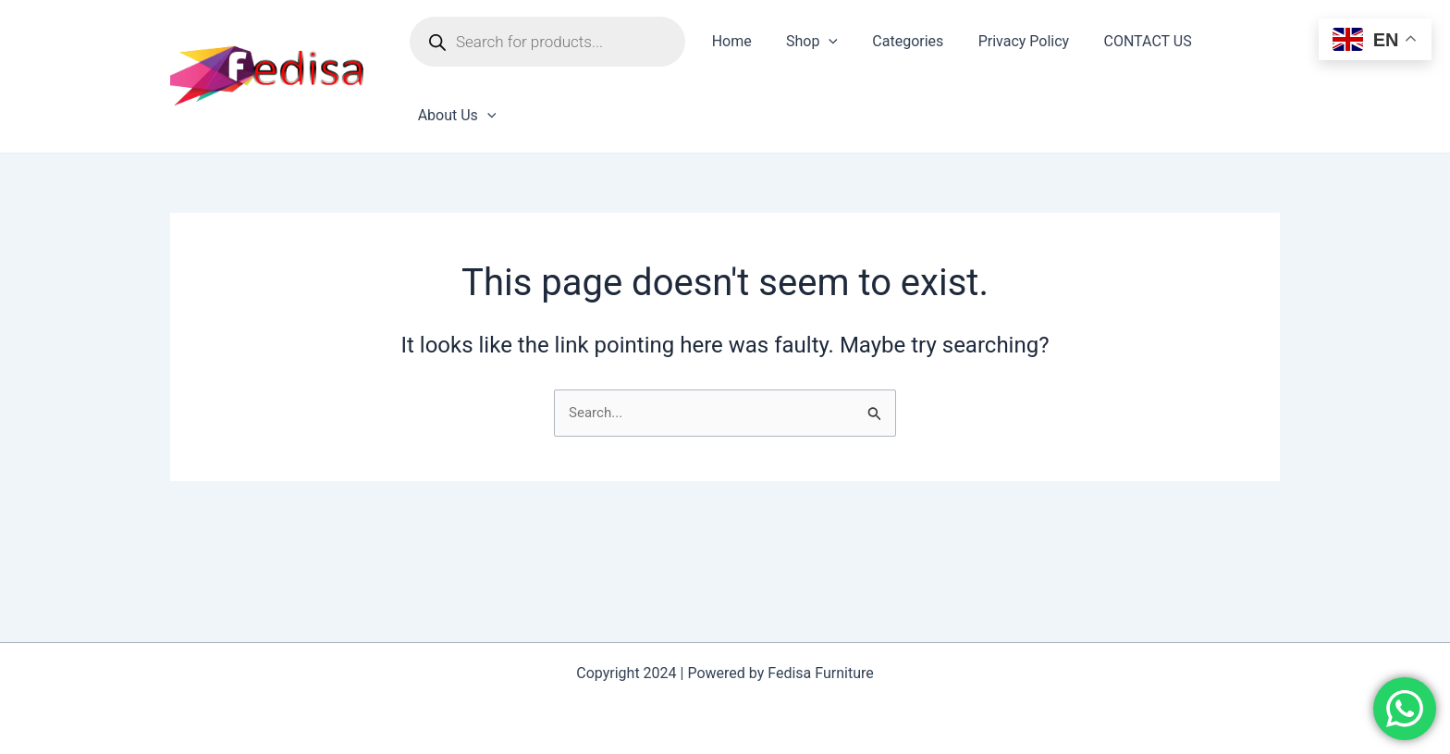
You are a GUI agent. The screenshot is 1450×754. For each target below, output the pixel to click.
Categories (895, 41)
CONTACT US (1126, 41)
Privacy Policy (1006, 41)
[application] (821, 42)
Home (729, 41)
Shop (804, 42)
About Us (454, 116)
